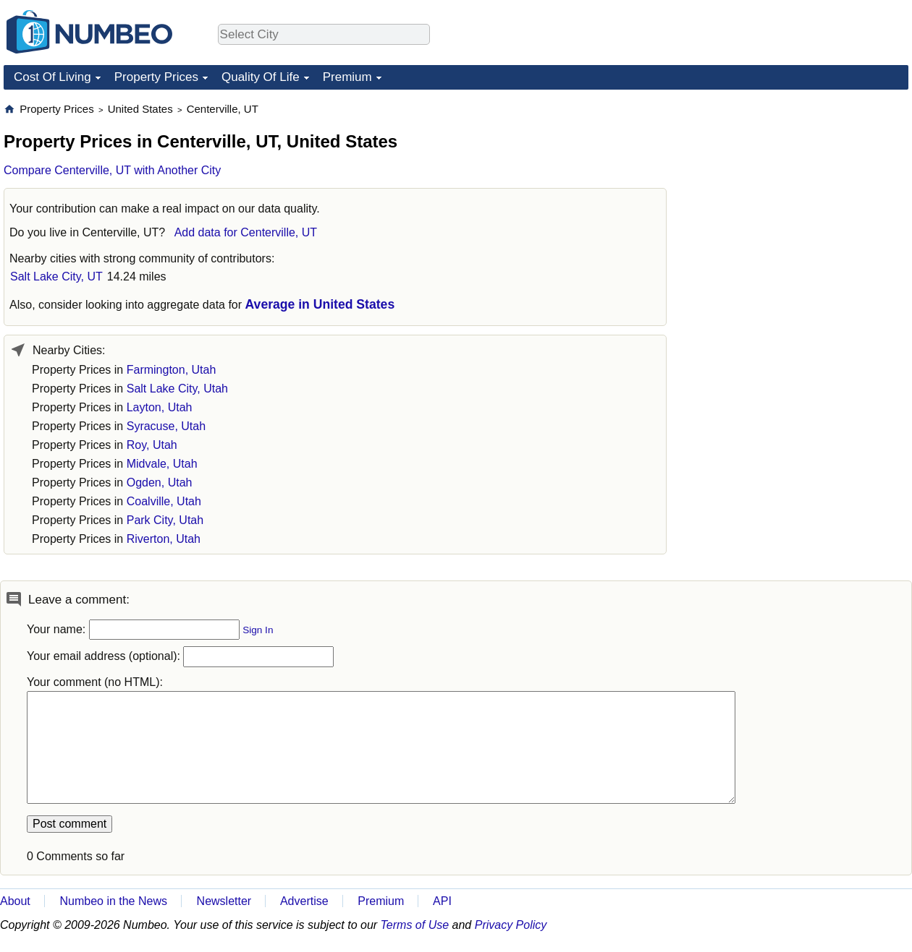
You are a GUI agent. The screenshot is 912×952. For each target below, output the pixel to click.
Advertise (304, 901)
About (15, 901)
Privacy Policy (511, 925)
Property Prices (156, 77)
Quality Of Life (260, 77)
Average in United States (320, 304)
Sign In (257, 630)
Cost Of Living (52, 77)
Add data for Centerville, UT (245, 232)
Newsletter (224, 901)
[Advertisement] (784, 319)
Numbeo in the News (113, 901)
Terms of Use (415, 925)
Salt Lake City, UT (56, 276)
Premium (347, 77)
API (442, 901)
